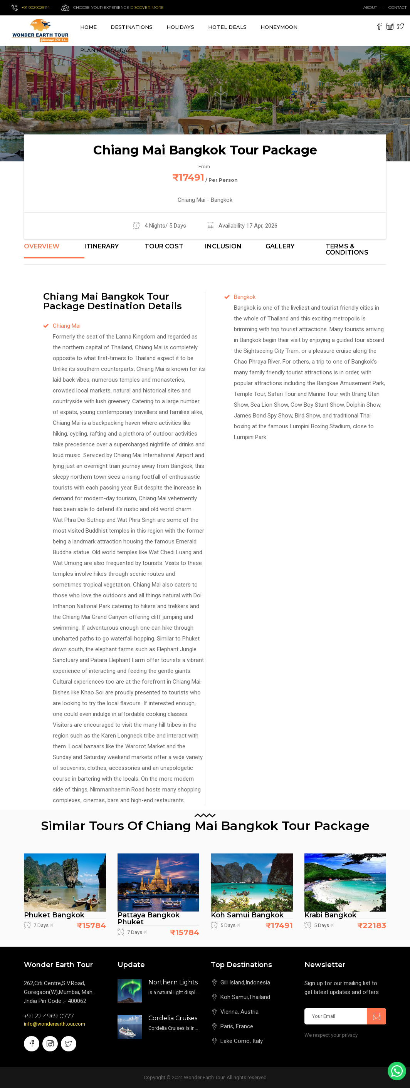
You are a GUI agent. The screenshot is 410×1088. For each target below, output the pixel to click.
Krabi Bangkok (330, 915)
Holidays (180, 27)
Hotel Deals (227, 27)
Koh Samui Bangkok (247, 915)
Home (88, 27)
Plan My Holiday (105, 50)
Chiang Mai (67, 325)
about (370, 7)
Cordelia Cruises (172, 1018)
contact (399, 7)
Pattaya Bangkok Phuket (149, 918)
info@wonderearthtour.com (54, 1024)
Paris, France (236, 1026)
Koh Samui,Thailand (245, 997)
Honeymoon (278, 27)
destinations (132, 27)
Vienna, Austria (239, 1011)
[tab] (54, 250)
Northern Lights (173, 982)
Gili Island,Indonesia (245, 982)
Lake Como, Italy (241, 1041)
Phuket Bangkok (54, 915)
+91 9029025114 (36, 7)
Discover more (147, 7)
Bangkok (244, 296)
